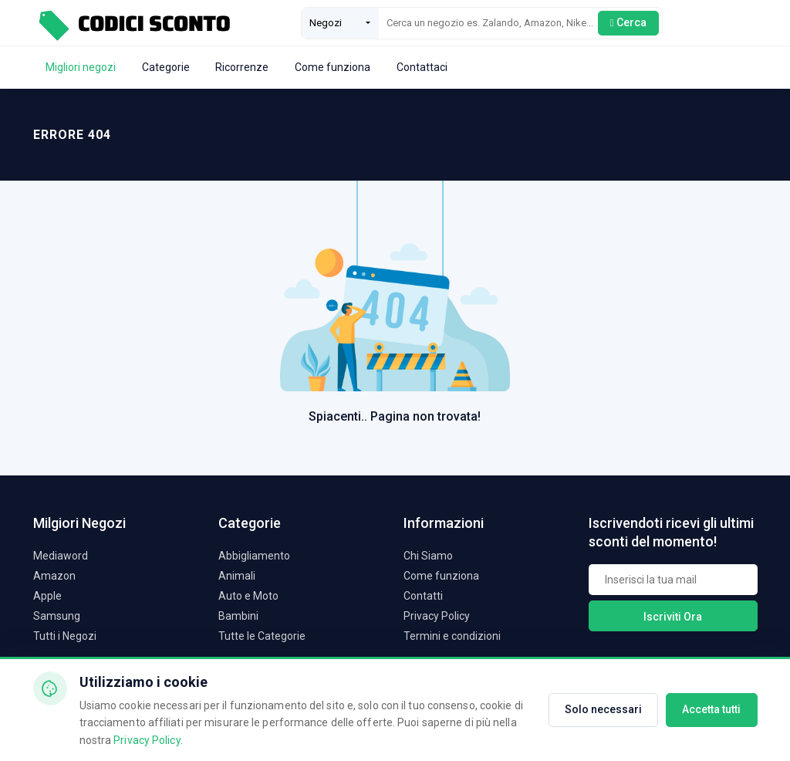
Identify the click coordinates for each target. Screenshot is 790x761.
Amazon (54, 576)
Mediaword (60, 556)
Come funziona (332, 67)
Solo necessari (603, 709)
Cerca (628, 22)
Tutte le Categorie (262, 636)
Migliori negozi (81, 67)
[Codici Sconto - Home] (133, 23)
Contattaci (422, 67)
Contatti (423, 596)
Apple (47, 596)
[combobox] (340, 23)
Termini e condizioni (452, 636)
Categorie (166, 67)
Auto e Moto (248, 596)
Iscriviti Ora (672, 616)
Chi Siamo (428, 556)
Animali (236, 576)
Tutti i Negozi (64, 636)
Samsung (56, 616)
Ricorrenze (241, 67)
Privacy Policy (436, 616)
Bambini (238, 616)
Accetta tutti (711, 709)
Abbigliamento (254, 556)
